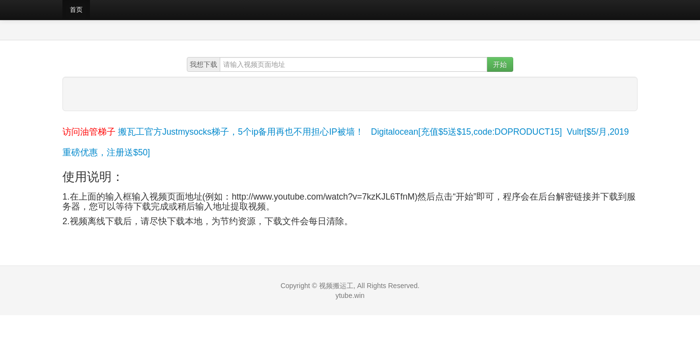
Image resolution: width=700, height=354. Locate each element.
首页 (76, 9)
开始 (500, 64)
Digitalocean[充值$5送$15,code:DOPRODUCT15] (466, 132)
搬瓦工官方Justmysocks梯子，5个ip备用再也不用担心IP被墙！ (241, 132)
